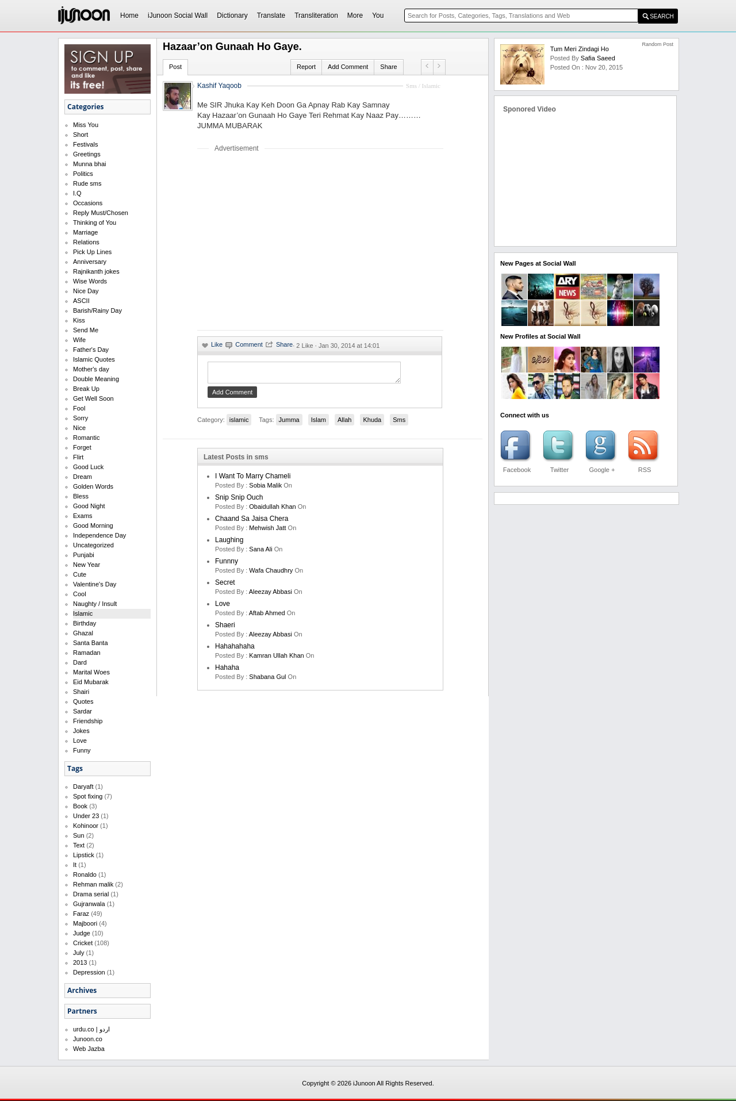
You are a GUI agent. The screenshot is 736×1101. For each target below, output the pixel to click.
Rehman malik (93, 884)
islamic (239, 423)
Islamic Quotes (94, 359)
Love (80, 740)
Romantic (86, 437)
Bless (81, 496)
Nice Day (86, 290)
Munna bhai (89, 163)
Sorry (80, 418)
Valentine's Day (94, 584)
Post (175, 66)
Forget (82, 447)
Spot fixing (87, 796)
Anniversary (89, 261)
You (378, 15)
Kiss (79, 320)
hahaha (227, 671)
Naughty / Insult (95, 603)
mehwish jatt (267, 531)
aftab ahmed (267, 616)
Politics (83, 173)
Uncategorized (93, 545)
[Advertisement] (293, 240)
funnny (226, 565)
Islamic (83, 613)
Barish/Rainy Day (97, 310)
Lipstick (83, 854)
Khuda (372, 423)
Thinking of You (94, 222)
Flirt (78, 457)
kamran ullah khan (276, 658)
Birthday (84, 623)
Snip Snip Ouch (239, 501)
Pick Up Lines (92, 251)
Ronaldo (85, 874)
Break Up (86, 388)
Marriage (85, 232)
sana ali (260, 552)
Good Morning (93, 525)
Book (80, 806)
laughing (229, 543)
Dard (80, 662)
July (79, 952)
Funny (82, 750)
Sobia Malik (265, 488)
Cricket (83, 942)
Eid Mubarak (91, 681)
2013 (80, 962)
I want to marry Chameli (252, 479)
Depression (89, 972)
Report (306, 66)
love (222, 607)
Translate (271, 15)
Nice (79, 427)
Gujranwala (89, 903)
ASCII (81, 300)
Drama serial (91, 894)
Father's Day (91, 349)
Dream (82, 476)
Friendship (87, 721)
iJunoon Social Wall (178, 15)
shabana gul (267, 680)
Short (80, 134)
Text (79, 845)
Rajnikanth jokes (96, 271)
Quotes (83, 701)
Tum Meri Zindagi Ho (579, 48)
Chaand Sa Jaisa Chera (251, 522)
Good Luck (88, 466)
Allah (344, 423)
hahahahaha (235, 650)
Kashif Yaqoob (219, 86)
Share (388, 66)
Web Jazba (89, 1048)
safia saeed (598, 58)
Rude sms (87, 183)
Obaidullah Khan (272, 510)
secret (225, 586)
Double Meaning (96, 378)
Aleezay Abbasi (270, 595)
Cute (79, 574)
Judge (81, 933)
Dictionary (232, 15)
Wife (79, 339)
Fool (79, 408)
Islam (318, 423)
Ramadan (87, 652)
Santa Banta (90, 642)
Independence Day (99, 535)
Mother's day (91, 369)
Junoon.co (87, 1038)
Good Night (89, 505)
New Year (86, 564)
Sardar (82, 711)
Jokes (81, 730)
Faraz (81, 913)
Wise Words (90, 281)
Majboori (85, 923)
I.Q (77, 193)
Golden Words (93, 486)
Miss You (85, 124)
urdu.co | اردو (91, 1029)
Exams (83, 515)
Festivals (85, 144)
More (355, 15)
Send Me (85, 330)
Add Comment (348, 66)
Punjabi (83, 554)
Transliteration (316, 15)
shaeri (225, 628)
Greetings (87, 154)
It (74, 864)
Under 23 (86, 815)
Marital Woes (91, 672)
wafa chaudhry (271, 573)
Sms (399, 423)
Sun (79, 835)
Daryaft (83, 786)
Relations (86, 242)
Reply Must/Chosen (100, 212)
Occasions (87, 203)
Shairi (81, 691)
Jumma (289, 423)
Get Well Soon (93, 398)
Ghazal (83, 633)
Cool (79, 593)
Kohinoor (85, 825)
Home (129, 15)
